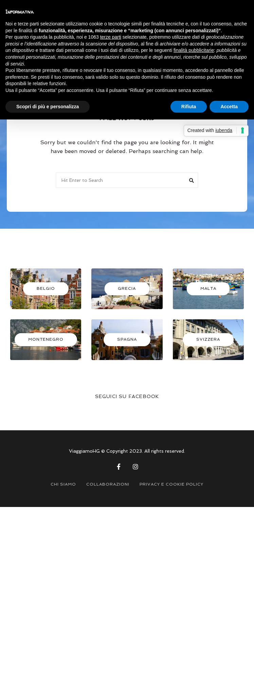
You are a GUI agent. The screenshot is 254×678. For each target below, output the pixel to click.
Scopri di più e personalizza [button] (47, 106)
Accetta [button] (229, 106)
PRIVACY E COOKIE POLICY (171, 484)
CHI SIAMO (63, 484)
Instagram (135, 467)
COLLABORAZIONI (107, 484)
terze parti (110, 37)
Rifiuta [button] (188, 106)
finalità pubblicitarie (194, 50)
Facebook (118, 467)
